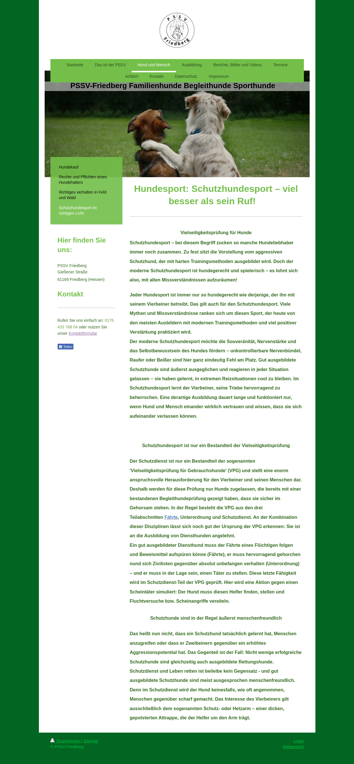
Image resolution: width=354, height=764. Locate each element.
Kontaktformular (83, 333)
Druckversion (65, 741)
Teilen (65, 347)
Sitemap (91, 741)
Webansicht (293, 746)
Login (299, 741)
